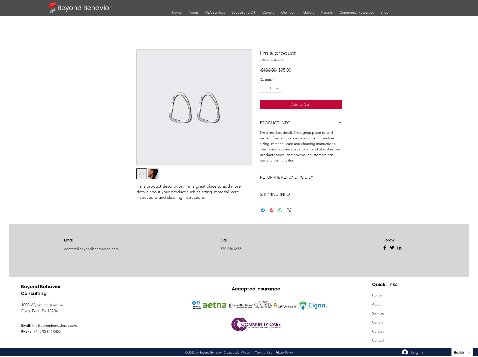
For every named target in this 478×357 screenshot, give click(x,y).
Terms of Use (263, 352)
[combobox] (462, 352)
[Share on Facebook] (263, 210)
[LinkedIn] (399, 247)
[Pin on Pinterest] (271, 210)
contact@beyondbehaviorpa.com (91, 249)
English (459, 352)
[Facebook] (385, 247)
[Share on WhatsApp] (280, 210)
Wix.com (246, 352)
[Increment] (277, 88)
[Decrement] (263, 88)
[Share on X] (289, 210)
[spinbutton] (270, 88)
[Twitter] (392, 247)
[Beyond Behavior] (85, 8)
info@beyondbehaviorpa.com (54, 325)
